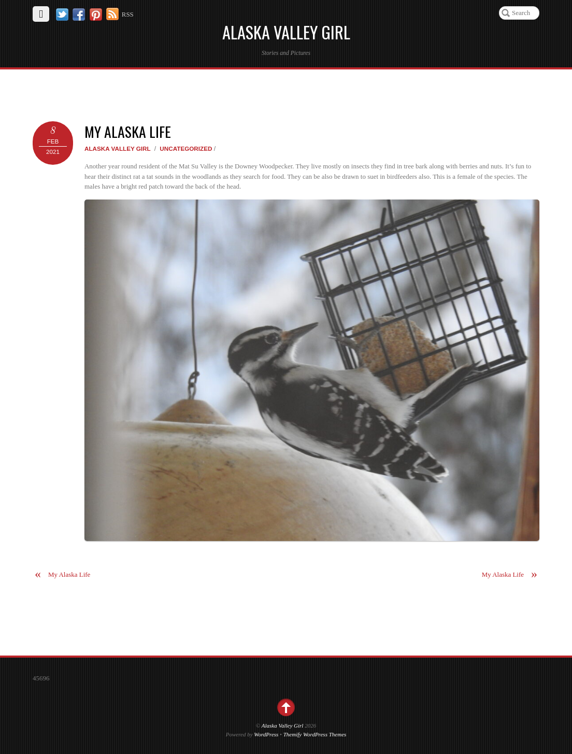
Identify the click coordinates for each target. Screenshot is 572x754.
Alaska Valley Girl (117, 148)
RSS (128, 14)
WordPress (266, 734)
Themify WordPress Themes (315, 734)
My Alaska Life (127, 131)
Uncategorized (186, 148)
